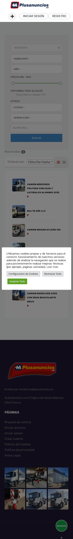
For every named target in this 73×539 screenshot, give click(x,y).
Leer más (52, 267)
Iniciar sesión (33, 16)
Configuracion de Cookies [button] (23, 273)
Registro (59, 16)
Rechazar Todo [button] (52, 273)
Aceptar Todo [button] (17, 281)
